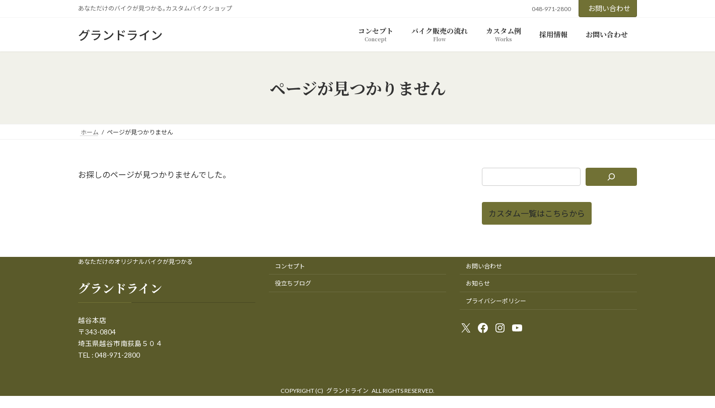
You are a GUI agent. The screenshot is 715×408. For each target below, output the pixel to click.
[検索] (611, 177)
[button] (537, 213)
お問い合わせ (609, 8)
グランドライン (347, 390)
